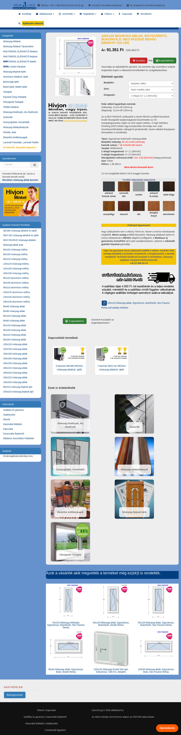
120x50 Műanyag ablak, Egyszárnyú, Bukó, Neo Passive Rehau (156, 670)
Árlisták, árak (9, 132)
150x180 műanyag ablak (15, 358)
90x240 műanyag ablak (14, 339)
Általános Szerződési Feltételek (18, 438)
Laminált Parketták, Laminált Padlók (20, 142)
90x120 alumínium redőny (16, 278)
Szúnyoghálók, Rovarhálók (16, 122)
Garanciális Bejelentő (13, 433)
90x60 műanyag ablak (14, 320)
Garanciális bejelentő (56, 717)
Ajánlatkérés (167, 728)
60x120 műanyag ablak (14, 316)
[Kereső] (35, 165)
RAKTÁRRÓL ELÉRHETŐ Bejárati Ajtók (20, 57)
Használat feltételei (12, 424)
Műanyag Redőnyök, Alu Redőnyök (20, 112)
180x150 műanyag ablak (15, 363)
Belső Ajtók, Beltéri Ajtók (15, 87)
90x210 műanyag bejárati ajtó (17, 387)
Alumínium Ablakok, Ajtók (15, 76)
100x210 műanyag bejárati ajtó (18, 391)
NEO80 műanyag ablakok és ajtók (20, 230)
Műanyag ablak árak (13, 245)
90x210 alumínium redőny (16, 287)
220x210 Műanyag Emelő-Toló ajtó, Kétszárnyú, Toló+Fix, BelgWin (111, 670)
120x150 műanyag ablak (15, 349)
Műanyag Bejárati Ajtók (14, 71)
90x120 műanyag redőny (15, 249)
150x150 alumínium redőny (16, 301)
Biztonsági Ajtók (11, 82)
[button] (45, 14)
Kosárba (138, 60)
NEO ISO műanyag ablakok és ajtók (21, 235)
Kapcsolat (8, 429)
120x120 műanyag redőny (16, 264)
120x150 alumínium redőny (16, 297)
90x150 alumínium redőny (16, 282)
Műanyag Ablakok (12, 41)
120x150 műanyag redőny (16, 268)
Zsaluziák (7, 117)
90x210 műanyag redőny (15, 259)
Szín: (106, 88)
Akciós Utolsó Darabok (14, 66)
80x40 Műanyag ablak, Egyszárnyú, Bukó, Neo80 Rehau (66, 670)
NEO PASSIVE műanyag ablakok (19, 240)
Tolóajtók (7, 92)
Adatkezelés (9, 414)
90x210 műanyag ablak (14, 335)
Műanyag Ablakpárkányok (15, 127)
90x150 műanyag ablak (14, 330)
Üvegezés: (109, 94)
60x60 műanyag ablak (14, 306)
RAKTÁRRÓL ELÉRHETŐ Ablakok (20, 51)
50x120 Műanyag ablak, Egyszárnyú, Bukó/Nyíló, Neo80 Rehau (111, 623)
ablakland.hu (117, 710)
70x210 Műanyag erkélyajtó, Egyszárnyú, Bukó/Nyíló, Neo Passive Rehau (66, 625)
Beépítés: (109, 82)
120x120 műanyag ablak (15, 344)
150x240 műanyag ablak (15, 382)
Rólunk (6, 419)
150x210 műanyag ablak (15, 377)
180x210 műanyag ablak (15, 368)
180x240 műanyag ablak (15, 372)
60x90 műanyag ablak (14, 311)
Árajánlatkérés (165, 60)
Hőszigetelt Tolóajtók (13, 102)
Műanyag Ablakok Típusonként (18, 46)
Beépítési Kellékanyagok (15, 137)
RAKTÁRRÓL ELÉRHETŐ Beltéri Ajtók (19, 62)
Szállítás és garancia (13, 410)
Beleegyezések (15, 694)
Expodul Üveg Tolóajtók (14, 97)
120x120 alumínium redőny (16, 292)
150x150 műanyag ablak (15, 354)
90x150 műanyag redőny (15, 254)
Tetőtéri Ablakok (11, 107)
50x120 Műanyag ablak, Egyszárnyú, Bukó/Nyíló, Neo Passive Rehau (156, 623)
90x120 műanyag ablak (14, 325)
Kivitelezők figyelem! (56, 730)
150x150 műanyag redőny (16, 273)
